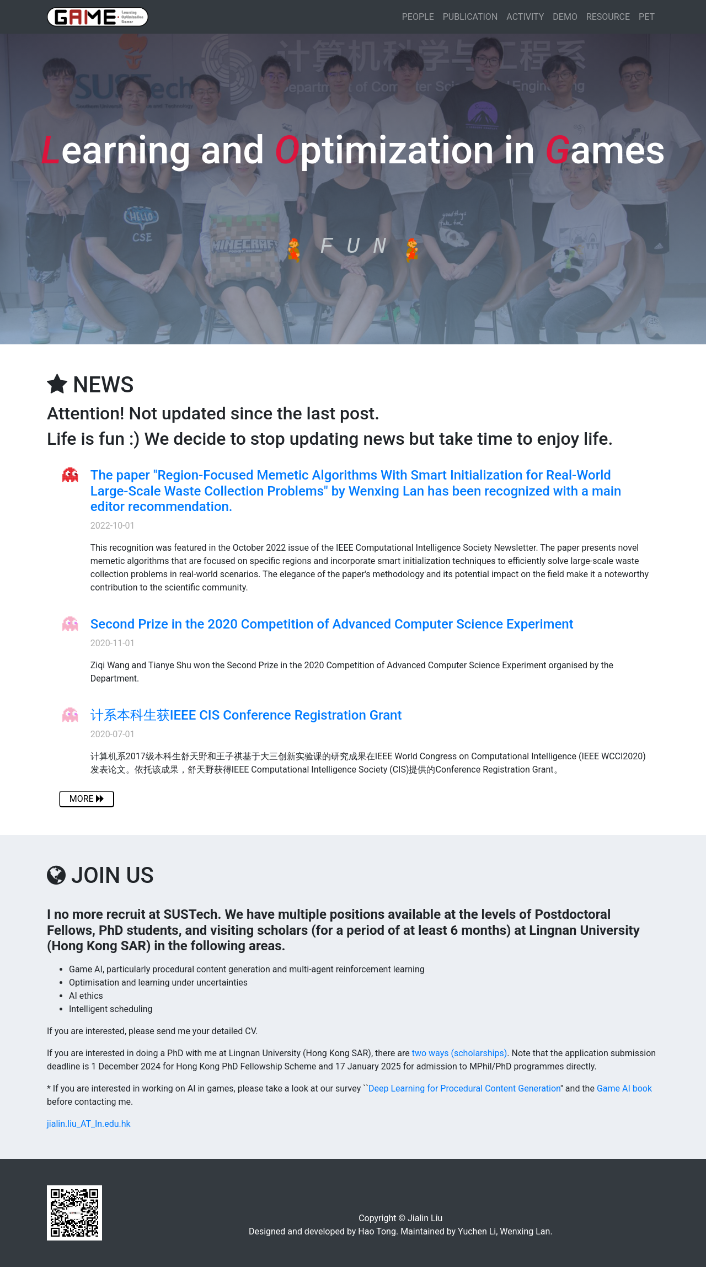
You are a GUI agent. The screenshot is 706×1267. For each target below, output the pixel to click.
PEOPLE (418, 17)
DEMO (565, 17)
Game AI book (624, 1088)
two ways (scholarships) (459, 1053)
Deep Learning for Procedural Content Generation (464, 1088)
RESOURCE (608, 17)
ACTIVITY (525, 17)
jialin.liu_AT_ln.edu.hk (89, 1124)
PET (647, 17)
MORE (86, 799)
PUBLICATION (470, 17)
